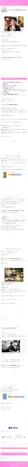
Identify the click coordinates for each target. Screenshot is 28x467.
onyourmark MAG (8, 353)
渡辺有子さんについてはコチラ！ (6, 136)
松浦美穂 (3, 329)
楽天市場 (14, 174)
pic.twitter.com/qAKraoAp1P (14, 221)
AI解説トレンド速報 (14, 4)
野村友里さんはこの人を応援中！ (6, 408)
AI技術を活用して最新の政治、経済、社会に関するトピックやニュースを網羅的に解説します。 (14, 463)
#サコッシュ (8, 221)
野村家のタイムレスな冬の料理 (7, 166)
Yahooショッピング (20, 174)
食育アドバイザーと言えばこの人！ (7, 406)
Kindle (10, 396)
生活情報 (3, 454)
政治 (2, 449)
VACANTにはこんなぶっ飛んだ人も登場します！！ (9, 299)
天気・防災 (3, 451)
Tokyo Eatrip (10, 393)
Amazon (10, 174)
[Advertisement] (14, 70)
